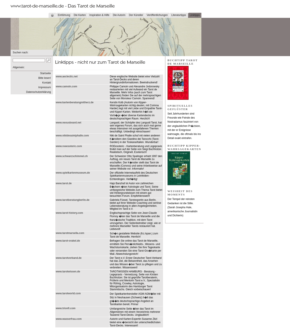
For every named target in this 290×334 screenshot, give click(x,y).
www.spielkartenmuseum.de (73, 172)
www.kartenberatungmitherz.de (74, 102)
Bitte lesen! (44, 77)
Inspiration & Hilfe (99, 15)
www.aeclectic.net (67, 76)
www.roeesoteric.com (69, 146)
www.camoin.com (66, 86)
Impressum (44, 87)
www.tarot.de (64, 183)
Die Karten (80, 15)
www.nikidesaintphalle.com (72, 135)
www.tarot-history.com (69, 212)
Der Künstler (136, 15)
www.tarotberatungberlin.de (72, 199)
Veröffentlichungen (157, 15)
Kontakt (46, 82)
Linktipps (195, 15)
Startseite (45, 73)
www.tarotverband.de (69, 257)
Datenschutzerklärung (38, 92)
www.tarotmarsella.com (70, 233)
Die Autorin (119, 15)
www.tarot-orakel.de (68, 240)
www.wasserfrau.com (69, 318)
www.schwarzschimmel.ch (72, 156)
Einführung (64, 15)
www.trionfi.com (65, 308)
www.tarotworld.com (68, 293)
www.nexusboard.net (68, 122)
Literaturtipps (178, 15)
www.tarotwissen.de (68, 271)
